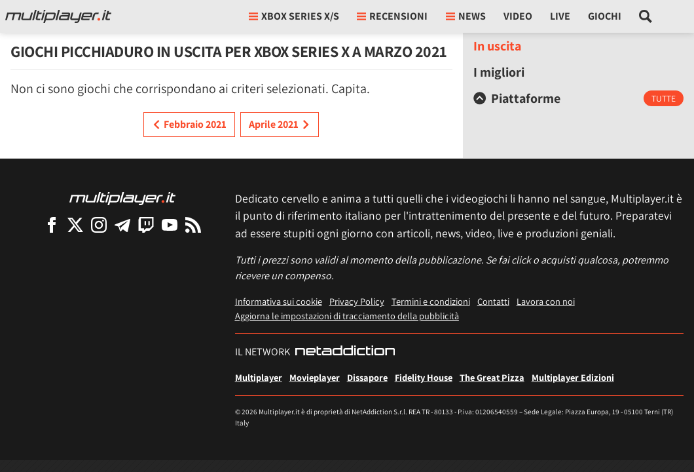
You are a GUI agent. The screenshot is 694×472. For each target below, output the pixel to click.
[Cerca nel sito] (645, 16)
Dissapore (367, 377)
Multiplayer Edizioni (573, 377)
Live (560, 16)
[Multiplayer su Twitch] (146, 224)
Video (517, 16)
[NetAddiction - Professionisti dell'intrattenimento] (345, 352)
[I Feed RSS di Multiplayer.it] (193, 224)
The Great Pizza (492, 377)
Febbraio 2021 (189, 124)
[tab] (578, 98)
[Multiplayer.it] (58, 16)
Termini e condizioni (431, 301)
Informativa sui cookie (278, 301)
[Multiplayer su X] (75, 224)
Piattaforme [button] (516, 98)
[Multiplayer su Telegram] (122, 224)
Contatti (493, 301)
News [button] (466, 16)
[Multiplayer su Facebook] (52, 224)
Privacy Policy (356, 301)
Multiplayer (258, 377)
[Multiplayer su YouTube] (169, 224)
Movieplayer (314, 377)
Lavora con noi (546, 301)
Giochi (604, 16)
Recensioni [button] (392, 16)
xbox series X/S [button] (294, 16)
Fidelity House (423, 377)
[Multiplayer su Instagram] (99, 224)
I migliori (498, 72)
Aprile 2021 (279, 124)
